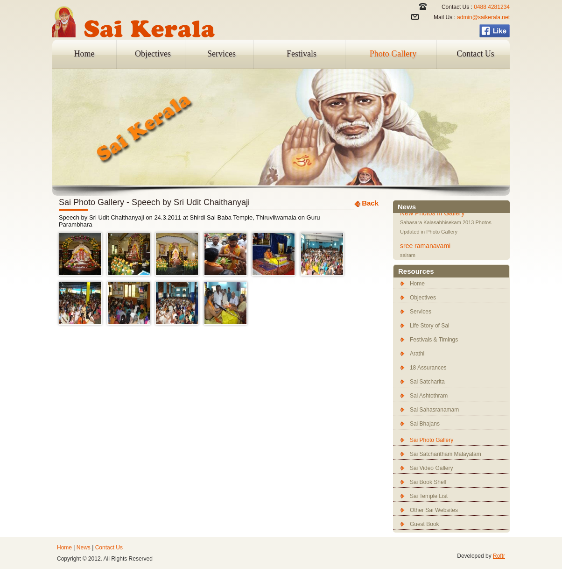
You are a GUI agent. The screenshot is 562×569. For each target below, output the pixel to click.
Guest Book (424, 524)
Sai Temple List (429, 496)
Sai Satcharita (427, 381)
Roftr (499, 556)
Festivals (301, 53)
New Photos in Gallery (432, 214)
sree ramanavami (425, 246)
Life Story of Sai (430, 325)
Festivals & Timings (434, 339)
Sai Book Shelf (428, 482)
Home (84, 53)
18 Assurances (428, 367)
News (84, 547)
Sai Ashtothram (429, 395)
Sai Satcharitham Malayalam (445, 454)
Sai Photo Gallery (431, 440)
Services (221, 53)
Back (370, 203)
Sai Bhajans (425, 423)
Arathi (417, 353)
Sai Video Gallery (431, 468)
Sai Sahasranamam (434, 409)
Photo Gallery (393, 53)
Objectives (153, 53)
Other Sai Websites (434, 510)
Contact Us (475, 53)
